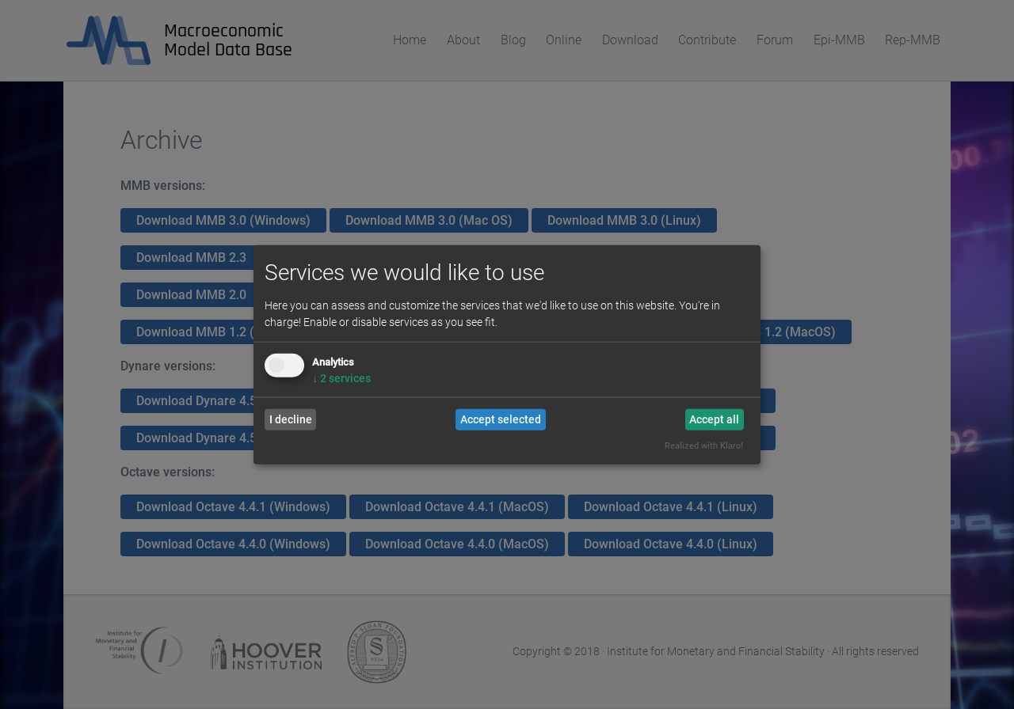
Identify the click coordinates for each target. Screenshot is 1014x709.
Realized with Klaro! (704, 446)
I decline (290, 419)
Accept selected (500, 419)
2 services (341, 377)
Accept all (714, 419)
